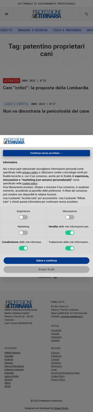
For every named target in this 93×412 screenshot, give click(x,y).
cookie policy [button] (29, 183)
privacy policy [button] (30, 172)
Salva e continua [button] (46, 260)
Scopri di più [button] (46, 269)
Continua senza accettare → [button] (46, 153)
